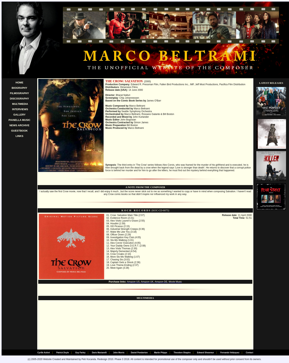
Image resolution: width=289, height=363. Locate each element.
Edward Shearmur (205, 353)
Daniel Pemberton (139, 353)
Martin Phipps (160, 353)
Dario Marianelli (99, 353)
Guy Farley (80, 353)
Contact (249, 353)
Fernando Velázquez (229, 353)
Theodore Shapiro (182, 353)
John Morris (118, 353)
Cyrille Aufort (43, 353)
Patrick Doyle (62, 353)
